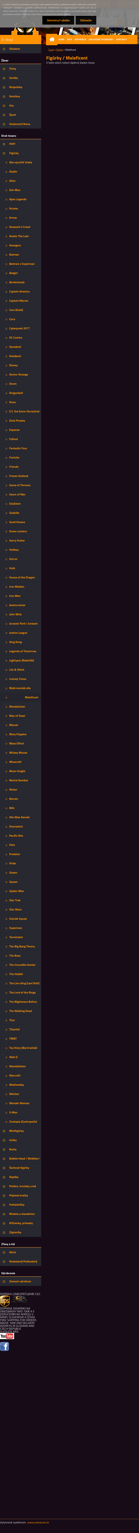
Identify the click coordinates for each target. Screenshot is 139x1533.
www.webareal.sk (38, 1522)
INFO (69, 39)
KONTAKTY (121, 39)
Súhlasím (86, 20)
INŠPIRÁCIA (80, 39)
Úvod (51, 50)
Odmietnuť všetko (58, 20)
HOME (61, 39)
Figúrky (59, 50)
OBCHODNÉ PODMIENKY (101, 39)
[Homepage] (52, 39)
